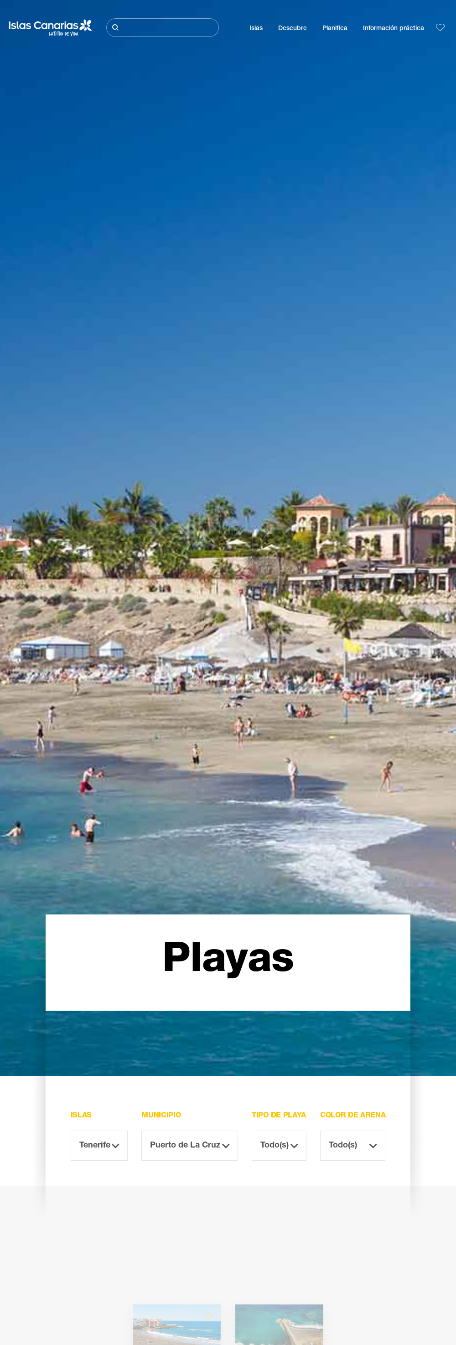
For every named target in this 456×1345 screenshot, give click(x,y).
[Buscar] (162, 27)
